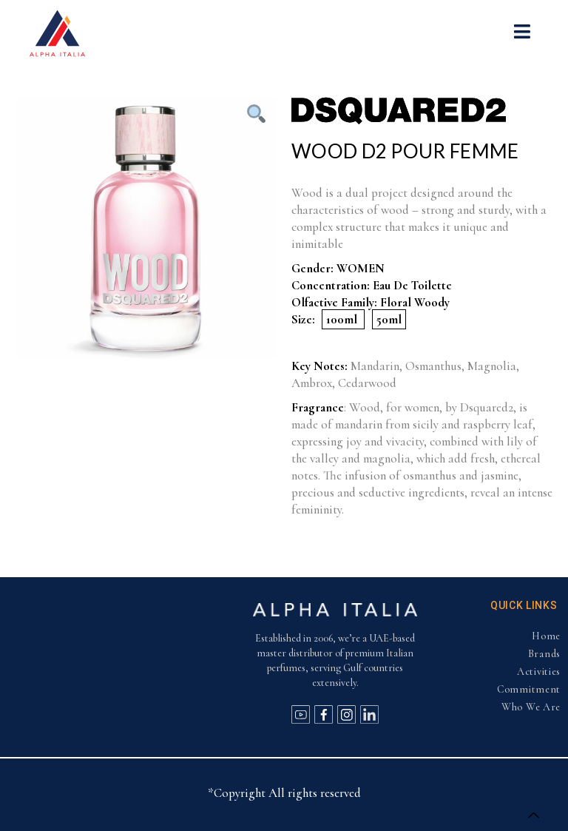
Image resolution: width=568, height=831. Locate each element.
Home (546, 636)
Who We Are (531, 707)
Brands (544, 653)
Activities (539, 671)
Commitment (529, 689)
